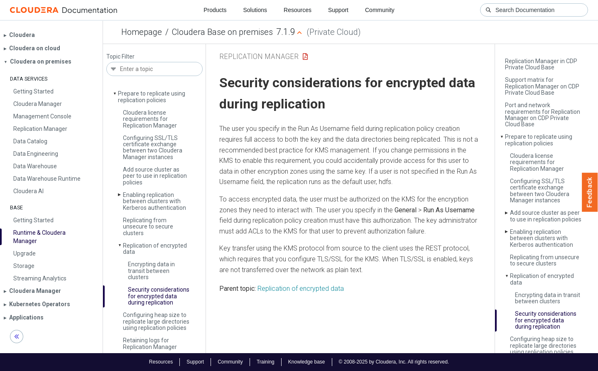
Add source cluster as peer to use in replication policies (155, 176)
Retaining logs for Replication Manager (150, 343)
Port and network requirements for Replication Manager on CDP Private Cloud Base (542, 115)
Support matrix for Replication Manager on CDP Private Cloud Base (542, 86)
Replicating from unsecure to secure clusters (148, 226)
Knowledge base (306, 362)
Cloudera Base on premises (222, 32)
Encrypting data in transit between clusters (151, 270)
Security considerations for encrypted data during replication (158, 296)
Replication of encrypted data (155, 248)
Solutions (255, 10)
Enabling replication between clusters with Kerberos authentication (154, 201)
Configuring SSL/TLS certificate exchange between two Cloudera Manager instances (152, 147)
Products (214, 10)
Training (265, 362)
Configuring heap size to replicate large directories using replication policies (156, 321)
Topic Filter (120, 57)
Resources (297, 10)
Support (338, 10)
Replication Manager (259, 56)
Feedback (590, 192)
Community (380, 10)
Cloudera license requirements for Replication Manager (150, 119)
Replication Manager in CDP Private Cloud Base (541, 64)
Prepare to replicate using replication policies (151, 96)
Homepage (141, 32)
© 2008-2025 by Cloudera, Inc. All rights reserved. (394, 362)
